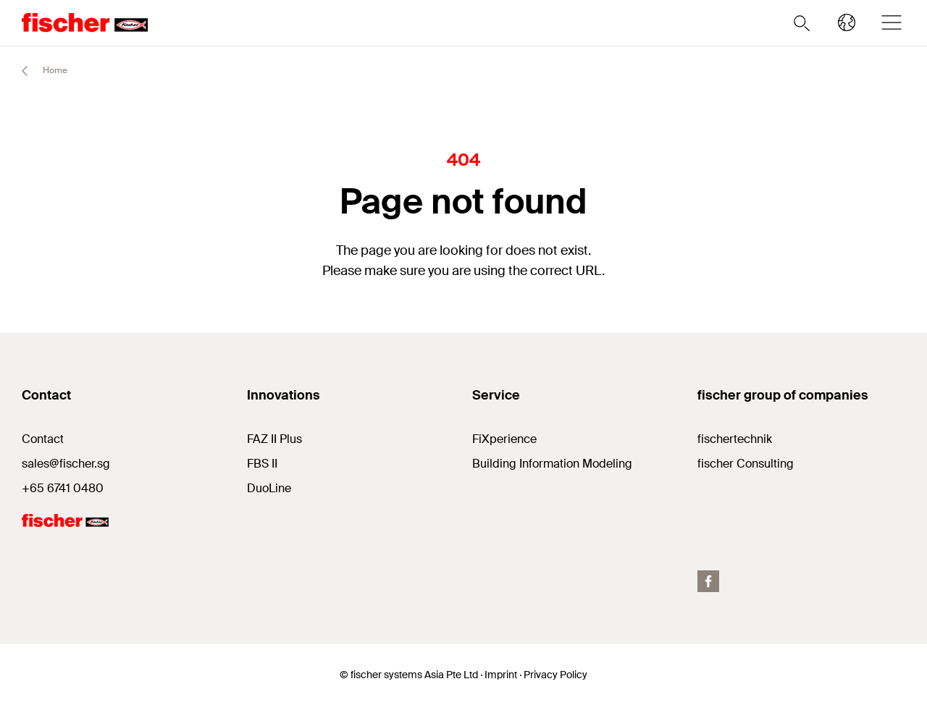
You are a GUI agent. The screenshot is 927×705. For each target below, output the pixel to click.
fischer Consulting (745, 463)
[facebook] (708, 581)
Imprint (501, 674)
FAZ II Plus (274, 439)
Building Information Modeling (552, 463)
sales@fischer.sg (66, 463)
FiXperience (504, 439)
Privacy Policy (555, 674)
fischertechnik (734, 439)
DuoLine (269, 488)
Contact (43, 439)
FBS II (262, 463)
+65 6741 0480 (63, 488)
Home (38, 71)
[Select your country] (847, 22)
